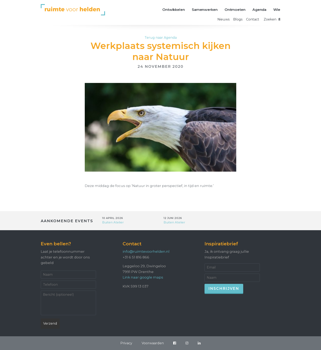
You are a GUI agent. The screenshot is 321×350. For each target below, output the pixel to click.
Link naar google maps (143, 277)
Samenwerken (205, 10)
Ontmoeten (235, 10)
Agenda (259, 10)
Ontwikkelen (173, 10)
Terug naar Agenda (161, 38)
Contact (252, 19)
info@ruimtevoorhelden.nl (146, 251)
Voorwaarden (152, 343)
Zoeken (272, 19)
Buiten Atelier (113, 222)
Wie (276, 10)
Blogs (237, 19)
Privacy (125, 343)
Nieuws (223, 19)
